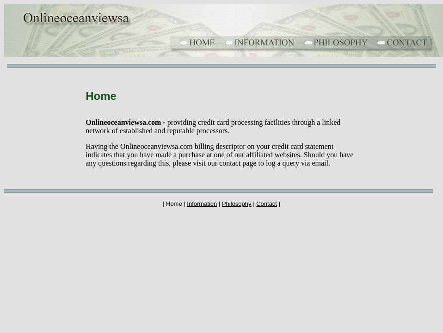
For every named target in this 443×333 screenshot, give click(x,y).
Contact (266, 203)
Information (202, 203)
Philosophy (237, 203)
